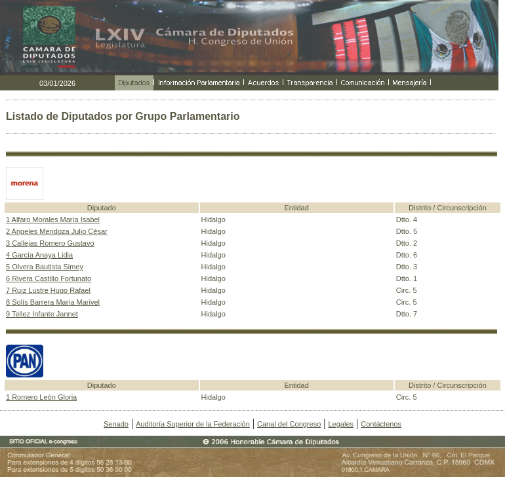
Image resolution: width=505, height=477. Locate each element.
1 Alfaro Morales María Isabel (53, 219)
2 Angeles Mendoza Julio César (57, 231)
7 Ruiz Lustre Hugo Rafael (48, 290)
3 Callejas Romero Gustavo (50, 243)
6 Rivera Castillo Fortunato (48, 278)
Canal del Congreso (289, 424)
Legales (341, 424)
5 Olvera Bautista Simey (44, 267)
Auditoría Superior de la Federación (193, 424)
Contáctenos (381, 424)
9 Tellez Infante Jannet (42, 314)
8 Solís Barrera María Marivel (53, 302)
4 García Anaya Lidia (39, 255)
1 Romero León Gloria (41, 397)
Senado (116, 424)
